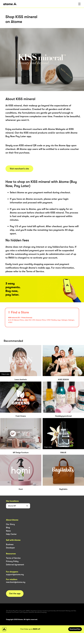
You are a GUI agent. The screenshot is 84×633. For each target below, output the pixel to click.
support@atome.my (15, 574)
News (8, 531)
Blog (8, 527)
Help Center (11, 534)
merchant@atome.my (15, 582)
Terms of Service (13, 558)
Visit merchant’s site (19, 168)
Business (9, 544)
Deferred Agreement (15, 565)
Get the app (14, 593)
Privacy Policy (12, 561)
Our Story (10, 524)
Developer (10, 548)
